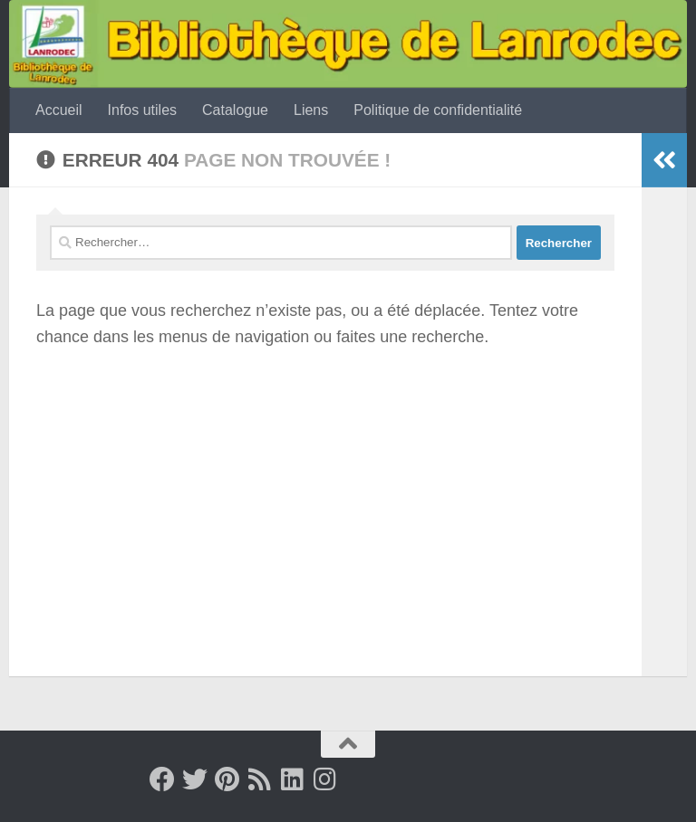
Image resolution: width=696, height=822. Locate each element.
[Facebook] (162, 779)
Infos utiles (142, 110)
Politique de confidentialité (437, 110)
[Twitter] (195, 779)
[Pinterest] (227, 779)
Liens (311, 110)
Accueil (58, 110)
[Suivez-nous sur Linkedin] (292, 779)
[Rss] (260, 779)
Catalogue (235, 110)
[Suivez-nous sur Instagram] (325, 779)
